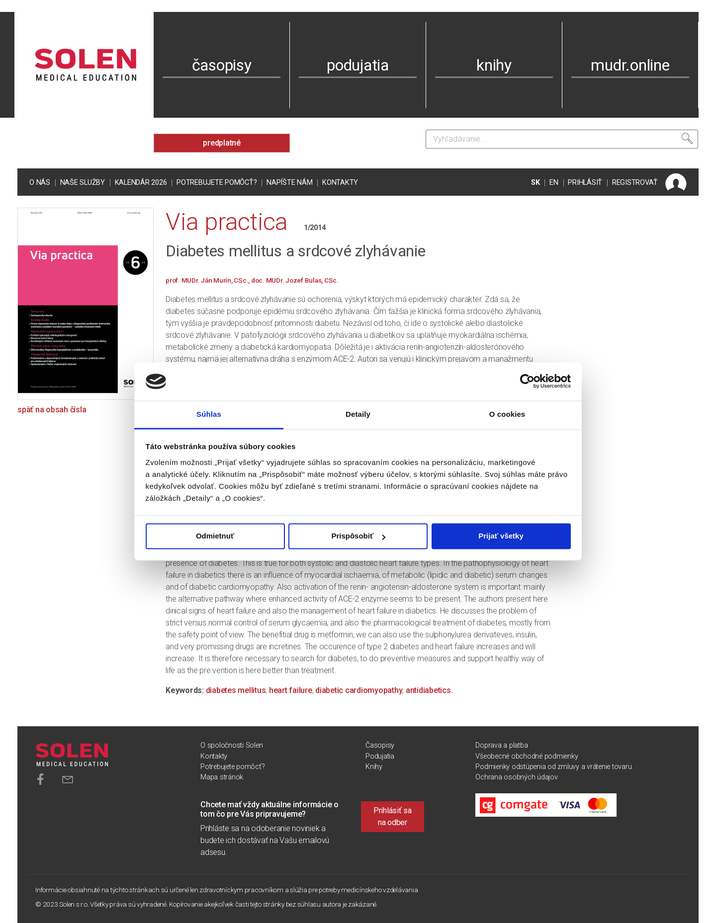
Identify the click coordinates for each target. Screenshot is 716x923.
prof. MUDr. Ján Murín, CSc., (208, 280)
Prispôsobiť (358, 536)
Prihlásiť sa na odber (392, 816)
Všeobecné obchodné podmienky (526, 756)
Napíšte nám (289, 182)
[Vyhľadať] (687, 138)
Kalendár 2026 (141, 182)
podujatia (358, 65)
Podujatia (379, 756)
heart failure (290, 690)
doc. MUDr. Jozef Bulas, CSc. (295, 280)
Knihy (373, 767)
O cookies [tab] (507, 414)
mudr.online (630, 65)
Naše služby (82, 182)
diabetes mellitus (236, 690)
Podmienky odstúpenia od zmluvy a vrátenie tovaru (553, 767)
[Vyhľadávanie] (562, 139)
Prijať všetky (501, 536)
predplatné (222, 143)
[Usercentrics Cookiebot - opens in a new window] (527, 381)
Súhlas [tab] (208, 414)
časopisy (222, 65)
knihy (494, 65)
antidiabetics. (429, 690)
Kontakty (340, 182)
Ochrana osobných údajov (516, 777)
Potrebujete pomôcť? (217, 182)
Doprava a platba (501, 745)
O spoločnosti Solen (231, 745)
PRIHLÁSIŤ (585, 182)
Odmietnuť (215, 536)
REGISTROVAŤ (635, 182)
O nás (39, 182)
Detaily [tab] (358, 414)
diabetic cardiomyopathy (358, 690)
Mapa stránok (221, 777)
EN (553, 182)
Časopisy (379, 745)
